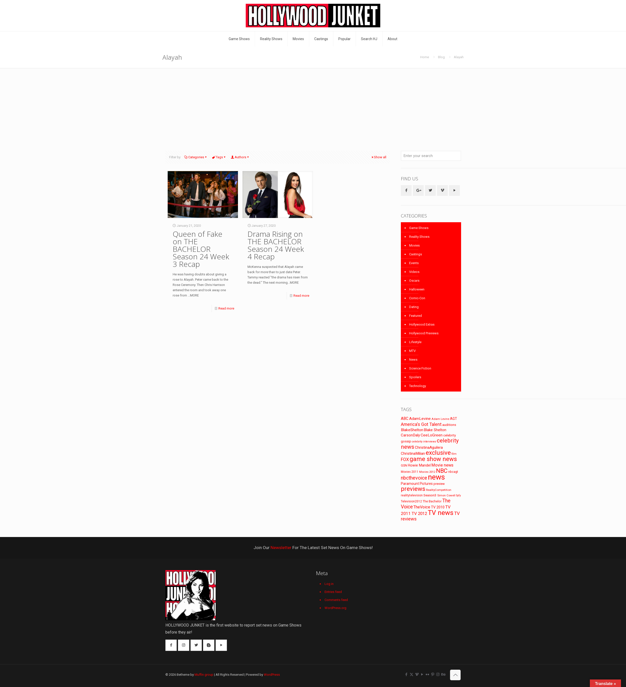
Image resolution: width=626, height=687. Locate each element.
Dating (414, 307)
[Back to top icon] (455, 675)
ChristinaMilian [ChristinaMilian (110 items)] (413, 453)
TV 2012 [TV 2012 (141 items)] (419, 513)
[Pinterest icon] (432, 674)
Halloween (416, 289)
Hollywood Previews (424, 333)
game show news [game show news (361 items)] (433, 459)
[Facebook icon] (406, 674)
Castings (415, 254)
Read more (226, 308)
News (413, 359)
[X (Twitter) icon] (411, 674)
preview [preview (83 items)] (439, 484)
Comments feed (336, 600)
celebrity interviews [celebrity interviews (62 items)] (424, 441)
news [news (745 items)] (436, 477)
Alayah (459, 57)
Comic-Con (417, 298)
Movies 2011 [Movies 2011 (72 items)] (409, 472)
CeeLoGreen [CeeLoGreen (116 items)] (432, 435)
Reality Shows (419, 237)
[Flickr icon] (427, 674)
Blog (441, 57)
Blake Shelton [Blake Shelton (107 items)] (435, 430)
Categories (195, 157)
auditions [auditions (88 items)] (449, 425)
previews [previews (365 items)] (413, 488)
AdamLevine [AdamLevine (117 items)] (420, 418)
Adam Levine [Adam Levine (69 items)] (440, 419)
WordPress (272, 674)
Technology (417, 386)
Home (424, 57)
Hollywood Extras (421, 324)
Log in (329, 584)
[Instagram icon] (438, 674)
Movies (414, 245)
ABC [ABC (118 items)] (404, 418)
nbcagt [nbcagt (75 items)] (453, 472)
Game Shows (418, 228)
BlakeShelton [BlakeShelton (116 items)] (412, 430)
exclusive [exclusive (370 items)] (438, 452)
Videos (414, 272)
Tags (219, 157)
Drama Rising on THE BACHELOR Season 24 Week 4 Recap (275, 245)
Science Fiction (420, 368)
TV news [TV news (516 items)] (440, 512)
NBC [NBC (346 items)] (442, 470)
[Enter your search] (431, 156)
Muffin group (204, 674)
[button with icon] (406, 190)
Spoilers (415, 377)
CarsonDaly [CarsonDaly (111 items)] (410, 435)
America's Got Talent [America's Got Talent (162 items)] (421, 424)
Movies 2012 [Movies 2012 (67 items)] (427, 472)
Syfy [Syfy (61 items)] (458, 495)
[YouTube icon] (422, 674)
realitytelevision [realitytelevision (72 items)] (412, 495)
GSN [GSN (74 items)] (404, 465)
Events (414, 263)
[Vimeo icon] (417, 674)
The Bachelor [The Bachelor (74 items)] (432, 501)
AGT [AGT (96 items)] (453, 419)
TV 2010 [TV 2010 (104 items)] (438, 507)
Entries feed (333, 592)
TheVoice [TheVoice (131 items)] (421, 507)
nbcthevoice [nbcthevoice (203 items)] (414, 478)
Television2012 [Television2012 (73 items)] (411, 501)
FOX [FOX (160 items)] (405, 459)
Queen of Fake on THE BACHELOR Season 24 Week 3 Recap (201, 249)
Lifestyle (415, 342)
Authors (240, 157)
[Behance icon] (443, 674)
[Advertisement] (313, 105)
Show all (378, 157)
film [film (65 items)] (454, 453)
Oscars (414, 280)
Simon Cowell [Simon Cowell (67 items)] (446, 495)
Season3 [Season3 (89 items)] (429, 495)
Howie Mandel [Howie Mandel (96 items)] (419, 465)
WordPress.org (335, 608)
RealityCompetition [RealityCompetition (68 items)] (438, 490)
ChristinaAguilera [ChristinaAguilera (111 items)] (429, 447)
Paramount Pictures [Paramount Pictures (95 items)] (417, 484)
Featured (415, 316)
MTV (412, 351)
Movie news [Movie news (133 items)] (442, 465)
